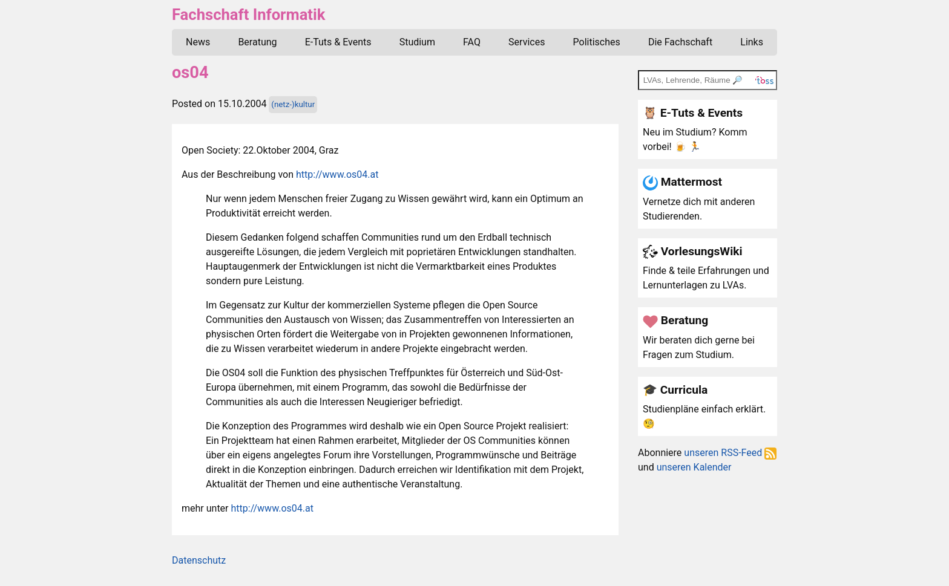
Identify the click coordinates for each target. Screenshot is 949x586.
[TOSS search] (707, 80)
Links (751, 42)
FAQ (472, 42)
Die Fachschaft (680, 42)
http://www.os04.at (337, 174)
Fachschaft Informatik (248, 14)
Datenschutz (199, 560)
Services (526, 42)
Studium (417, 42)
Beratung (257, 42)
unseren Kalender (694, 467)
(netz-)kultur (293, 104)
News (198, 42)
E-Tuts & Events (338, 42)
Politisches (596, 42)
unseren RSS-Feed (730, 452)
